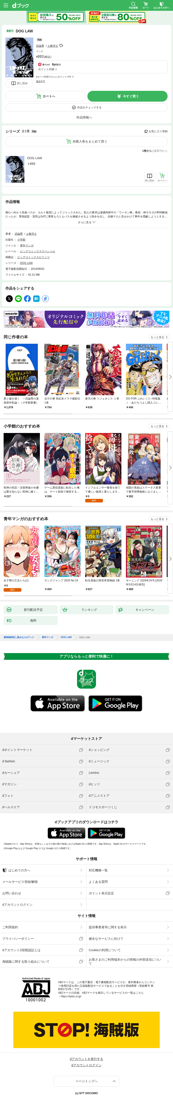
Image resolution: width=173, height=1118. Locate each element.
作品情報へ (84, 117)
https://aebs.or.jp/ (71, 996)
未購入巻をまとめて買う (90, 141)
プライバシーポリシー (18, 938)
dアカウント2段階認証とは (21, 950)
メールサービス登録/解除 (20, 882)
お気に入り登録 (158, 131)
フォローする (61, 45)
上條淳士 (52, 45)
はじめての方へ (16, 870)
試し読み (22, 83)
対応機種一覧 (98, 870)
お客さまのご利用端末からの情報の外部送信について (125, 961)
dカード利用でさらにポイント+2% (53, 77)
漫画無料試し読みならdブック (19, 637)
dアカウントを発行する (86, 1059)
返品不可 (40, 81)
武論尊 (40, 45)
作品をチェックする (89, 107)
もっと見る (157, 337)
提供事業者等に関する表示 (108, 927)
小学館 (21, 239)
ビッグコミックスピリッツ (33, 257)
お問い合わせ (11, 893)
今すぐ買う (131, 96)
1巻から (147, 151)
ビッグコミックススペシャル (37, 251)
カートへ (49, 96)
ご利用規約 (10, 927)
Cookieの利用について (105, 950)
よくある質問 (98, 882)
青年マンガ (27, 245)
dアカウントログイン (17, 904)
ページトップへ (86, 1081)
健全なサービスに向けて (106, 938)
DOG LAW (34, 158)
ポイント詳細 (46, 69)
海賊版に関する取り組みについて (26, 961)
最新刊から (161, 151)
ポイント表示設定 (101, 893)
